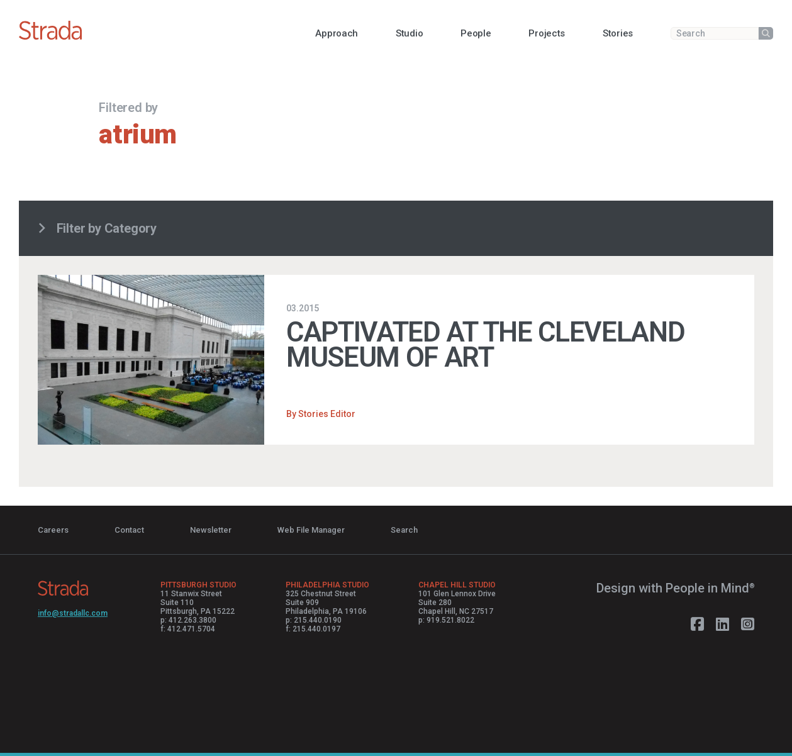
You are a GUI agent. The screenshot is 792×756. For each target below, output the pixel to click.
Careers (53, 530)
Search (404, 530)
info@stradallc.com (73, 613)
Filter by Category (97, 228)
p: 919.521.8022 (446, 620)
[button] (336, 33)
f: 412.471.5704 (187, 629)
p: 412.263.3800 (188, 620)
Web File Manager (311, 530)
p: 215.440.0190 (314, 620)
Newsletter (210, 530)
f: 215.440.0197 (313, 629)
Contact (129, 530)
